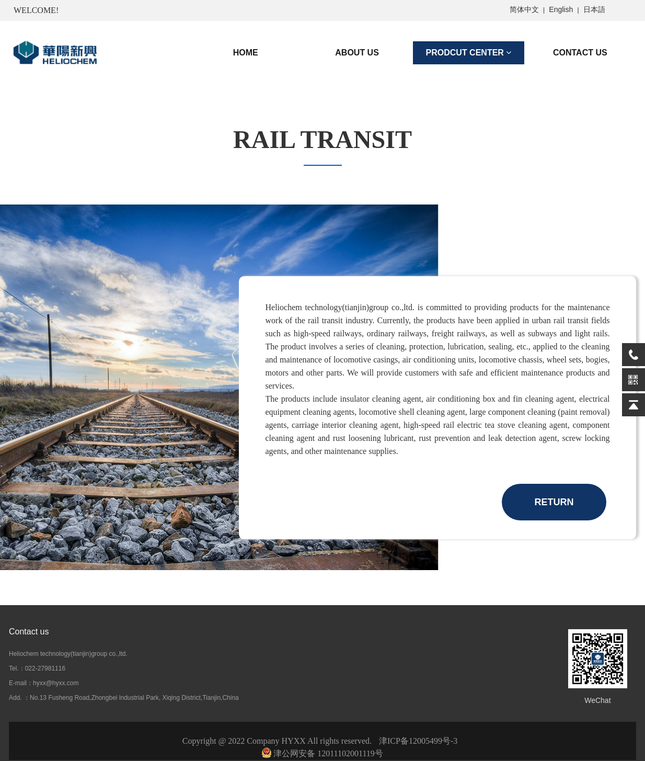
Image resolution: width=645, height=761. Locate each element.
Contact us (29, 631)
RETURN (554, 502)
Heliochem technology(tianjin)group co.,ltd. (68, 653)
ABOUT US (357, 52)
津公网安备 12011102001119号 (322, 753)
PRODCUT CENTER (469, 52)
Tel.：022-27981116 (37, 668)
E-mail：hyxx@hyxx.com (44, 683)
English (561, 9)
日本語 (594, 9)
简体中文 (524, 9)
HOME (245, 52)
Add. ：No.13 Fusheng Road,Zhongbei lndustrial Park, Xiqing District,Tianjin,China (124, 697)
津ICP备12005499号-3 (418, 740)
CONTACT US (580, 52)
